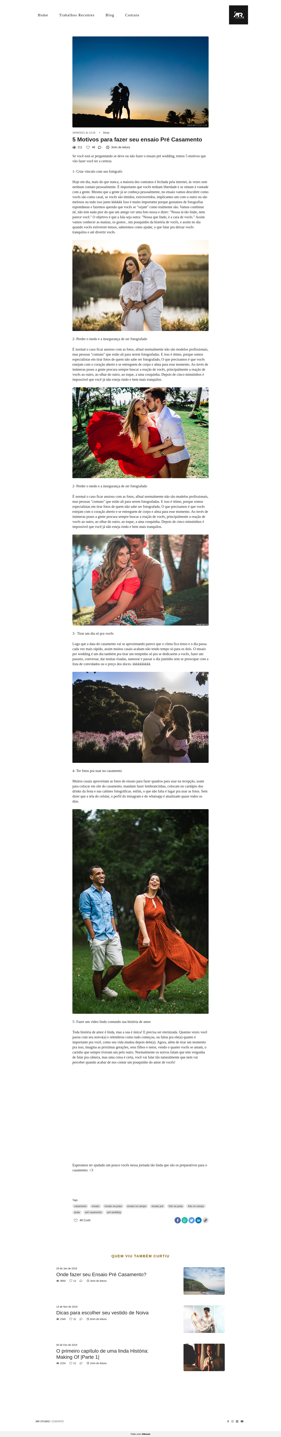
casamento (80, 1206)
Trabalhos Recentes (77, 15)
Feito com (140, 1434)
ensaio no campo (136, 1206)
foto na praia (176, 1206)
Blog (110, 15)
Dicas (106, 132)
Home (43, 15)
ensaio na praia (113, 1206)
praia (77, 1212)
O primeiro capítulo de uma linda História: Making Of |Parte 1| (102, 1354)
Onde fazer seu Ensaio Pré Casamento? (101, 1274)
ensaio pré (157, 1206)
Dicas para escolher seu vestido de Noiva (102, 1312)
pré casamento (93, 1212)
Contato (132, 15)
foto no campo (196, 1206)
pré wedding (114, 1212)
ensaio (95, 1206)
